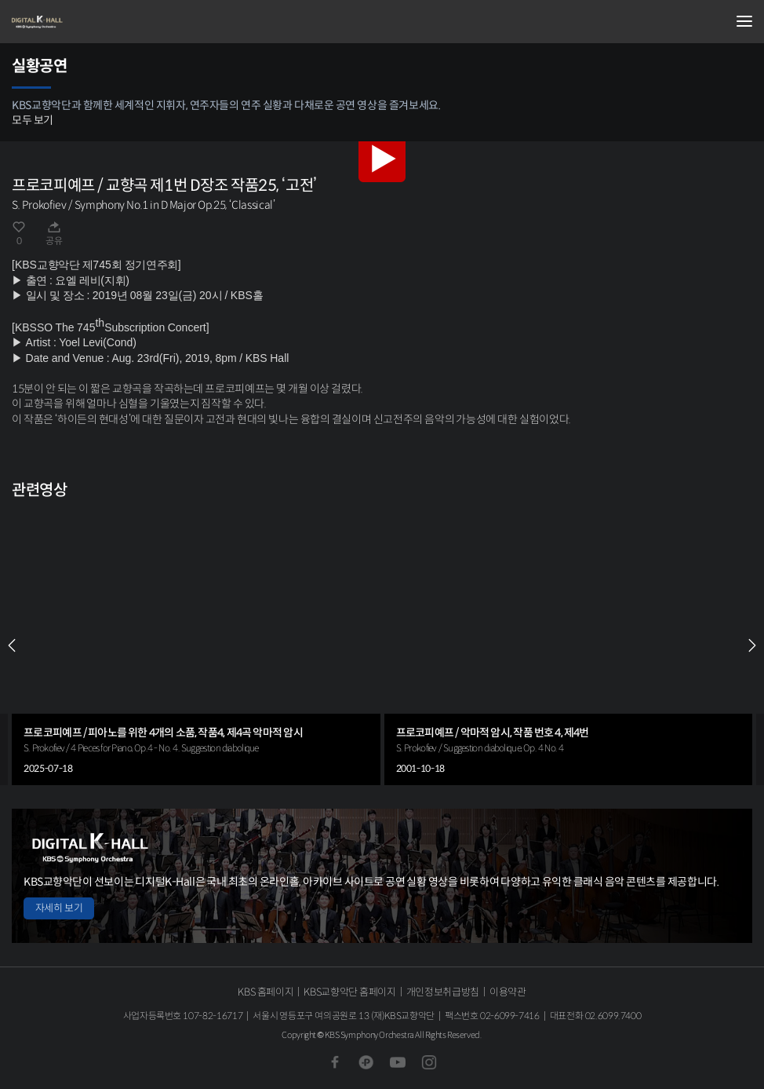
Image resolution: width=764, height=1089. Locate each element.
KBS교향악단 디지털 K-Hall (90, 22)
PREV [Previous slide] (12, 645)
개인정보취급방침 (442, 992)
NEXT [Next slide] (752, 645)
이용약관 (507, 992)
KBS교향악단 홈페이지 (349, 992)
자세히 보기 (58, 908)
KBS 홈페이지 (265, 992)
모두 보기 (32, 120)
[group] (196, 646)
